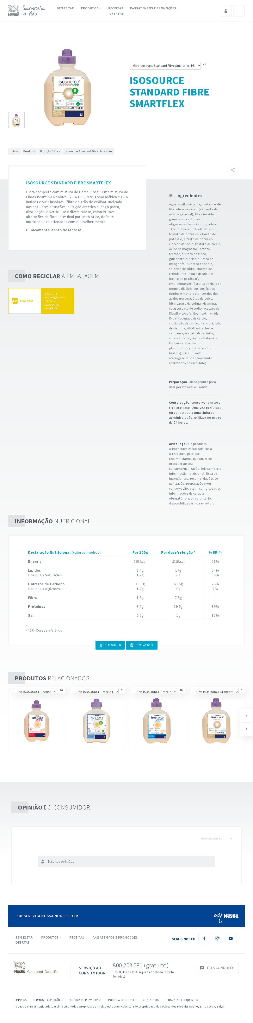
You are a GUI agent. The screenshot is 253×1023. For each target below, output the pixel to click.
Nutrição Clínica (50, 151)
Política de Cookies (122, 1000)
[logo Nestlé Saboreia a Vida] (27, 10)
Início (14, 151)
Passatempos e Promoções (153, 8)
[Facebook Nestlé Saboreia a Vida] (204, 938)
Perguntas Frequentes (181, 1000)
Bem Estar (65, 8)
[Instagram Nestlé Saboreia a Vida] (217, 938)
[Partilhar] (233, 170)
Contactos (151, 1000)
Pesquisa (239, 11)
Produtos (90, 8)
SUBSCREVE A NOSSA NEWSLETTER (47, 915)
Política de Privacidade (85, 1000)
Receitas (115, 8)
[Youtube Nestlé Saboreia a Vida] (230, 938)
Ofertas (116, 13)
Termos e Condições (47, 1000)
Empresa (20, 1000)
